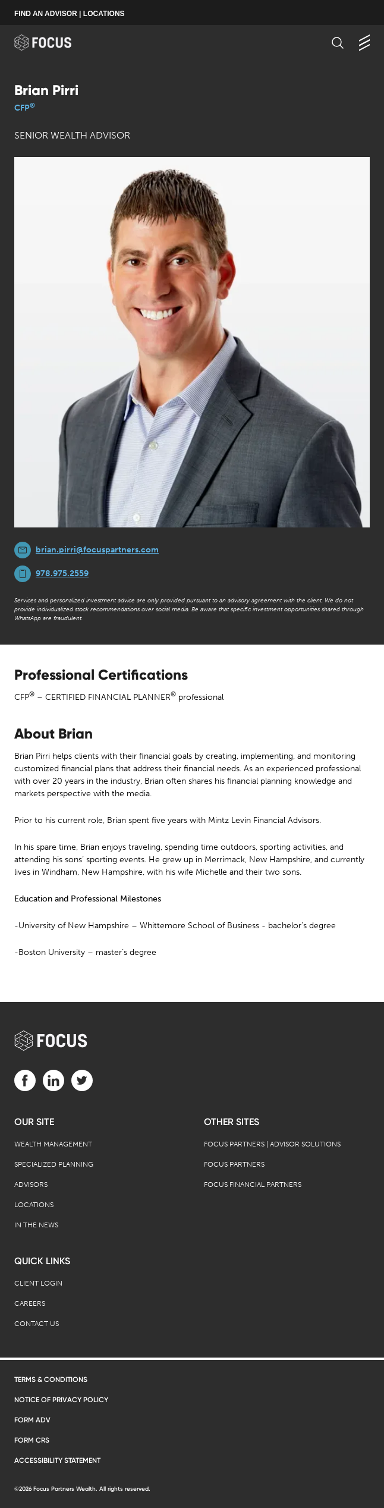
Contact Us (36, 1324)
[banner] (54, 42)
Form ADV (32, 1420)
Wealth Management (53, 1144)
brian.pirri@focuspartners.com (97, 550)
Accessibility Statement (57, 1460)
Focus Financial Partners (252, 1184)
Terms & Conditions (50, 1379)
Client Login (38, 1283)
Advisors (31, 1184)
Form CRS (31, 1440)
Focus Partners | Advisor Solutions (272, 1144)
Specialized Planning (53, 1164)
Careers (29, 1303)
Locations (33, 1205)
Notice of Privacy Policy (61, 1400)
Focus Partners (234, 1164)
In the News (36, 1225)
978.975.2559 (62, 573)
